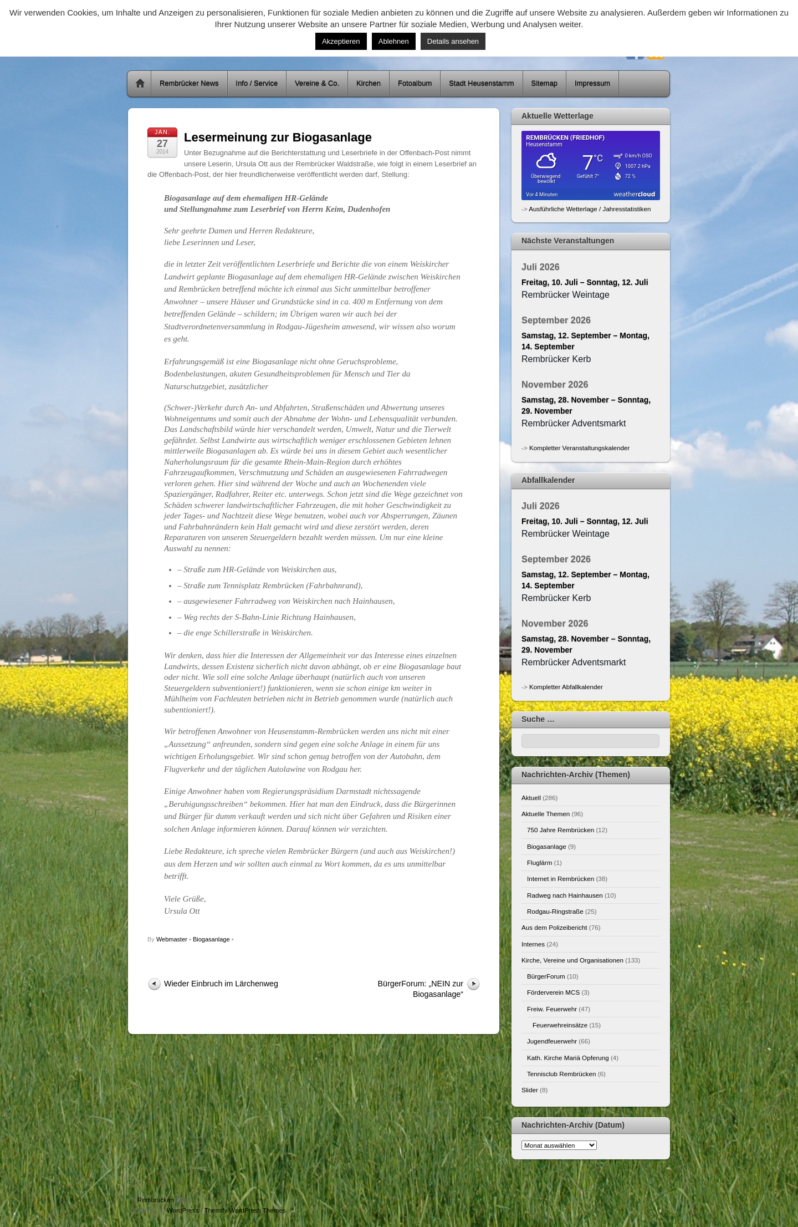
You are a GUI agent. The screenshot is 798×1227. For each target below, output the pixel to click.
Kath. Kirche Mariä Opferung (568, 1057)
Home (140, 83)
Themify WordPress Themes (245, 1210)
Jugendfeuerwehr (552, 1041)
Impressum (592, 83)
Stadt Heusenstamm (481, 83)
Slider (529, 1089)
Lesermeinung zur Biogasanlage (278, 137)
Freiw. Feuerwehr (552, 1008)
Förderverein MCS (553, 992)
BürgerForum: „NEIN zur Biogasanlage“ (420, 989)
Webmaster (171, 939)
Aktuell (531, 797)
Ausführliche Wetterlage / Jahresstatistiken (590, 208)
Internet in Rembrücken (560, 878)
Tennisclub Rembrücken (561, 1073)
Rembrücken (155, 1199)
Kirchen (368, 83)
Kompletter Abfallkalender (566, 686)
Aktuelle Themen (545, 813)
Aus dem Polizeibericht (554, 927)
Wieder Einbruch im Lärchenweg (221, 983)
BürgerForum (546, 976)
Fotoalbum (415, 83)
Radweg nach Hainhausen (565, 895)
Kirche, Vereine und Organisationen (572, 960)
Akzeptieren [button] (341, 41)
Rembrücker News (189, 83)
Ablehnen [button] (393, 41)
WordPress (182, 1210)
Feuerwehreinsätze (560, 1025)
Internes (533, 944)
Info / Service (257, 83)
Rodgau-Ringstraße (555, 911)
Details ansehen (453, 41)
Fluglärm (539, 862)
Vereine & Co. (317, 83)
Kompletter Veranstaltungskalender (579, 447)
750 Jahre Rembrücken (560, 829)
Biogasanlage (211, 939)
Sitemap (544, 83)
